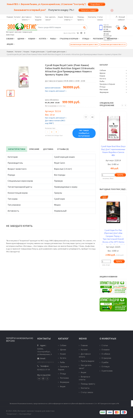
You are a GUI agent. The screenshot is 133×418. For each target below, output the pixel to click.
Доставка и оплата (85, 355)
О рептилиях (106, 371)
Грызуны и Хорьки (70, 38)
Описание (34, 149)
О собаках (105, 354)
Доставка (48, 149)
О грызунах (105, 358)
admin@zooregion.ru (45, 362)
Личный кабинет (120, 18)
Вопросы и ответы (84, 378)
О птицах (105, 366)
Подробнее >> (97, 4)
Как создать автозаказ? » (55, 91)
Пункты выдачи (86, 361)
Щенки (22, 38)
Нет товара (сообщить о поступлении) (84, 133)
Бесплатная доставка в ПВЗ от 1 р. (113, 44)
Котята (43, 38)
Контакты (92, 17)
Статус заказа (86, 392)
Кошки (32, 38)
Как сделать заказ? (85, 366)
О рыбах (104, 362)
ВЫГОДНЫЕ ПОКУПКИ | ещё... (113, 189)
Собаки (10, 38)
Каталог (83, 349)
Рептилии (99, 38)
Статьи (104, 345)
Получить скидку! (88, 10)
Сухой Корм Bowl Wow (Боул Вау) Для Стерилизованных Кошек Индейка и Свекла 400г (113, 150)
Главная (10, 17)
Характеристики (16, 149)
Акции (60, 17)
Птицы (86, 38)
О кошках (105, 349)
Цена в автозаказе (53, 87)
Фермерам (113, 38)
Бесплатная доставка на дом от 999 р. (84, 44)
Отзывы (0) (63, 149)
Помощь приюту (87, 384)
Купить (120, 175)
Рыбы (53, 38)
